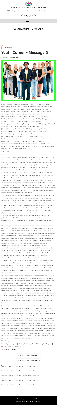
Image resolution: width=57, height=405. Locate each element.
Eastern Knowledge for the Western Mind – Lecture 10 (21, 366)
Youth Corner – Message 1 (28, 355)
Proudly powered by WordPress (28, 399)
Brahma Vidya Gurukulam (28, 7)
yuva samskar (7, 47)
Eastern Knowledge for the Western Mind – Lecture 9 (20, 371)
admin (5, 57)
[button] (27, 21)
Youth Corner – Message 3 (28, 360)
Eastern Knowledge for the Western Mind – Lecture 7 (20, 380)
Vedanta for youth (9, 349)
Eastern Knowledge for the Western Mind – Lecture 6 (20, 385)
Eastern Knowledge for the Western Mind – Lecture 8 (20, 375)
